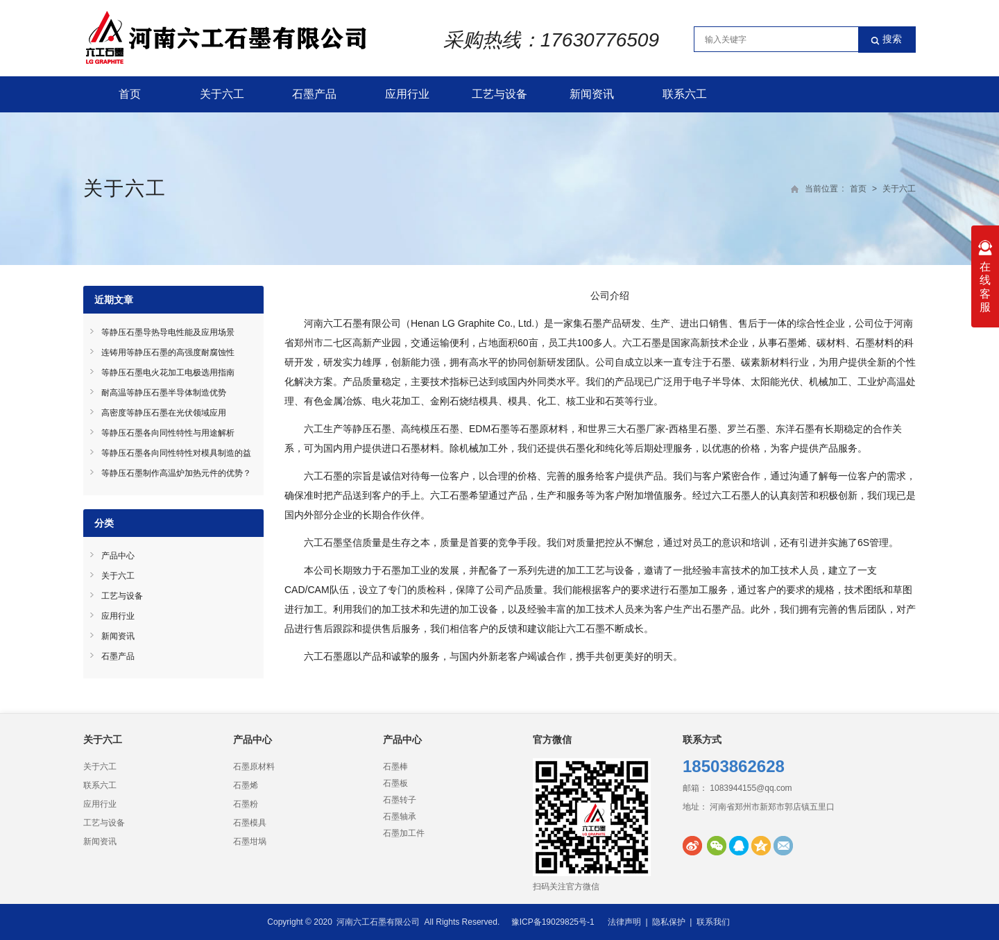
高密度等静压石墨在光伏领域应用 (163, 413)
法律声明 (624, 922)
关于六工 (222, 94)
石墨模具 (249, 823)
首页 (130, 94)
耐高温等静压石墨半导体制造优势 (163, 393)
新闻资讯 (592, 94)
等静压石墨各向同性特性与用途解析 (167, 433)
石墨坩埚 (249, 841)
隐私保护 (668, 922)
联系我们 (713, 922)
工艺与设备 (499, 94)
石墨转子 (399, 800)
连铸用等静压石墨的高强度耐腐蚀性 (167, 352)
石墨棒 (395, 766)
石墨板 (395, 783)
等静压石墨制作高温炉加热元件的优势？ (176, 473)
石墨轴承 (399, 816)
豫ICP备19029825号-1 (553, 922)
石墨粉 (245, 804)
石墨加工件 (404, 833)
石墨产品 (314, 94)
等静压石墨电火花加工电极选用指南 (167, 372)
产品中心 (118, 556)
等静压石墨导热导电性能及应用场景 (167, 332)
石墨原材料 (254, 766)
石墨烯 (245, 785)
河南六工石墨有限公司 (378, 922)
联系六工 (685, 94)
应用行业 (407, 94)
